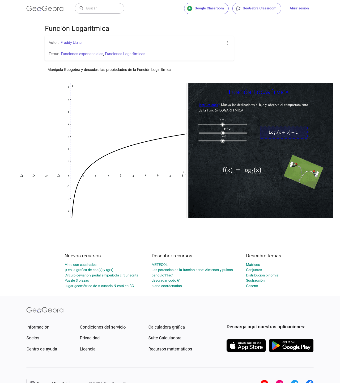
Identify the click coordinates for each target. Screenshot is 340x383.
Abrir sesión (299, 8)
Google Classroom (205, 8)
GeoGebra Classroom (255, 8)
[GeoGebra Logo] (45, 8)
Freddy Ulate (71, 42)
